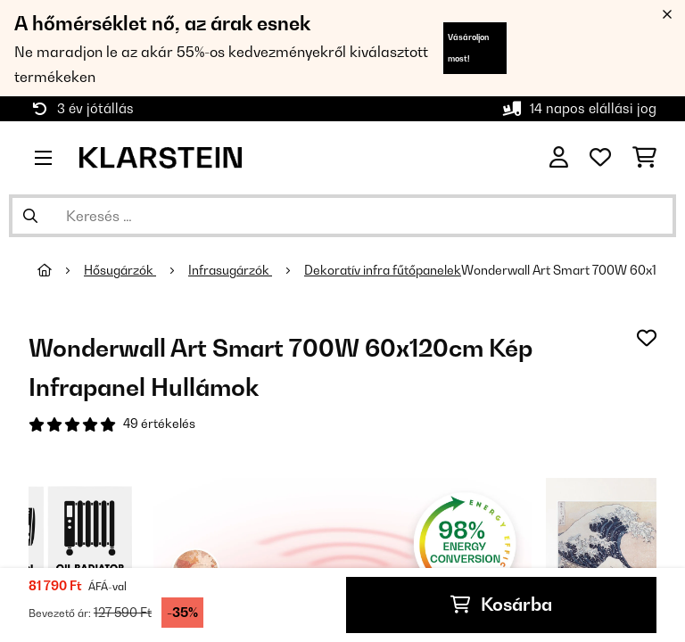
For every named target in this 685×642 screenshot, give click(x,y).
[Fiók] (558, 158)
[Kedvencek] (600, 158)
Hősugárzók (120, 270)
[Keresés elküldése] (30, 215)
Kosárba (501, 605)
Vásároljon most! (468, 47)
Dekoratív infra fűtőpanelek (382, 270)
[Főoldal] (60, 270)
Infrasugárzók (230, 270)
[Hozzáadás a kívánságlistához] (646, 337)
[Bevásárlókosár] (644, 158)
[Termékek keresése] (342, 215)
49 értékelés (159, 423)
